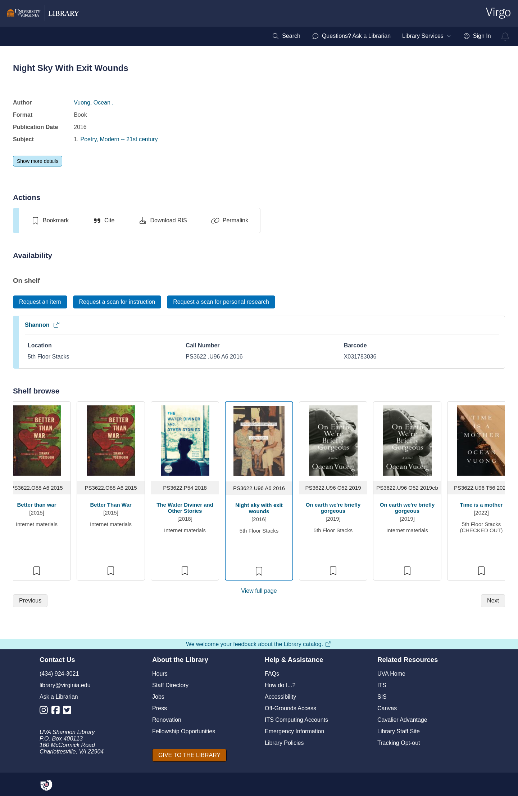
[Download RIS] (162, 220)
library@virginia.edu (65, 685)
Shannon (42, 325)
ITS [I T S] (381, 685)
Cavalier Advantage (402, 720)
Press (159, 708)
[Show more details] (37, 161)
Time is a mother (481, 505)
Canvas (387, 708)
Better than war (36, 505)
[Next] (493, 600)
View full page (259, 591)
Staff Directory (170, 685)
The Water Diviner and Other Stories (184, 508)
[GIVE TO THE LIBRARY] (189, 755)
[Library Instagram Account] (45, 711)
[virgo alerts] (505, 36)
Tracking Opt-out (398, 743)
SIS (382, 697)
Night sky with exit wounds (259, 508)
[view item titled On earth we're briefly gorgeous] (333, 440)
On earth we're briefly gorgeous (333, 508)
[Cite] (103, 220)
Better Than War (110, 505)
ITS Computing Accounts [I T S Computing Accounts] (296, 720)
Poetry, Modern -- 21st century (119, 139)
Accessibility (280, 697)
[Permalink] (229, 220)
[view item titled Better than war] (37, 440)
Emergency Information (294, 731)
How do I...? (280, 685)
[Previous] (30, 600)
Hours (160, 674)
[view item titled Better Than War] (111, 440)
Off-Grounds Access (290, 708)
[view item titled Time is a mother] (481, 440)
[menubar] (381, 36)
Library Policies (284, 743)
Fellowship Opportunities (183, 731)
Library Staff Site (398, 731)
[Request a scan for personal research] (221, 301)
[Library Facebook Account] (57, 711)
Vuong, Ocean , (94, 102)
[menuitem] (286, 36)
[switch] (50, 220)
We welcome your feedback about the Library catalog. (259, 644)
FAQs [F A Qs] (272, 674)
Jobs (158, 697)
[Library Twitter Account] (69, 711)
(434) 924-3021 (59, 674)
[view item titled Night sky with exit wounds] (258, 440)
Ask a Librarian (59, 697)
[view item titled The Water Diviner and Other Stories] (185, 440)
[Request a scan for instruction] (117, 301)
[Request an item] (40, 301)
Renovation (166, 720)
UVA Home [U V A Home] (391, 674)
